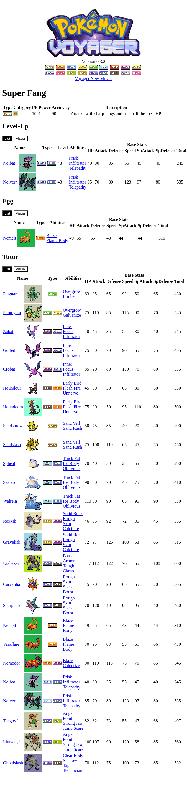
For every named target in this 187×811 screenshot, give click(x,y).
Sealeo (9, 482)
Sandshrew (12, 425)
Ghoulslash (13, 763)
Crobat (9, 369)
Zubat (8, 331)
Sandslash (12, 444)
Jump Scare (73, 728)
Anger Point (68, 716)
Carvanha (11, 584)
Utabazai (11, 563)
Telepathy (77, 168)
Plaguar (10, 293)
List (7, 138)
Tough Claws (68, 568)
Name (19, 147)
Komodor (11, 663)
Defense (116, 150)
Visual (21, 138)
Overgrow (72, 291)
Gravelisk (11, 542)
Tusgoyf (10, 720)
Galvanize (72, 315)
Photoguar (12, 312)
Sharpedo (11, 605)
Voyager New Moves (93, 78)
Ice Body (71, 463)
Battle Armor (69, 558)
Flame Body (57, 240)
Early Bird (72, 383)
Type (47, 147)
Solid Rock (73, 513)
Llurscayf (11, 741)
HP (91, 150)
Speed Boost (68, 589)
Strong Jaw (73, 723)
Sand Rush (72, 428)
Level (62, 147)
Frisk (73, 158)
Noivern (10, 182)
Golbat (9, 350)
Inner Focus (68, 329)
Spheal (9, 463)
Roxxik (9, 521)
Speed (130, 150)
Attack (101, 150)
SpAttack (146, 150)
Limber (69, 296)
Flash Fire (72, 388)
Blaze (52, 235)
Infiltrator (77, 163)
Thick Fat (71, 458)
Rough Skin (69, 521)
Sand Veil (71, 423)
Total (181, 150)
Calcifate (71, 528)
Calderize (71, 665)
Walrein (10, 501)
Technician (72, 770)
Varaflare (11, 644)
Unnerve (70, 393)
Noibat (9, 163)
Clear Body (73, 755)
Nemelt (9, 238)
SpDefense (165, 150)
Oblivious (71, 468)
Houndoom (13, 407)
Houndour (12, 388)
